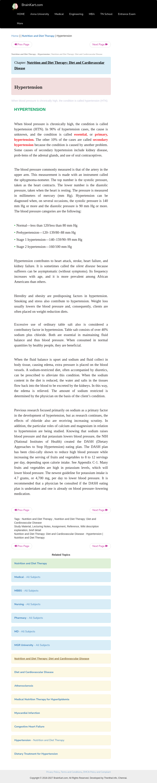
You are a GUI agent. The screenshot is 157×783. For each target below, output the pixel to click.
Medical (59, 14)
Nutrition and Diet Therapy (38, 36)
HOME (21, 14)
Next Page (100, 44)
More (20, 23)
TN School (106, 14)
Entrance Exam (127, 14)
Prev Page (21, 44)
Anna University (39, 14)
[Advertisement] (131, 90)
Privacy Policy (52, 772)
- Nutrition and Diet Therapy (39, 740)
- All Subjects (27, 577)
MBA (92, 14)
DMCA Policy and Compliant (97, 772)
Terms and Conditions (71, 772)
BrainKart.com (32, 5)
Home (14, 36)
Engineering (76, 14)
